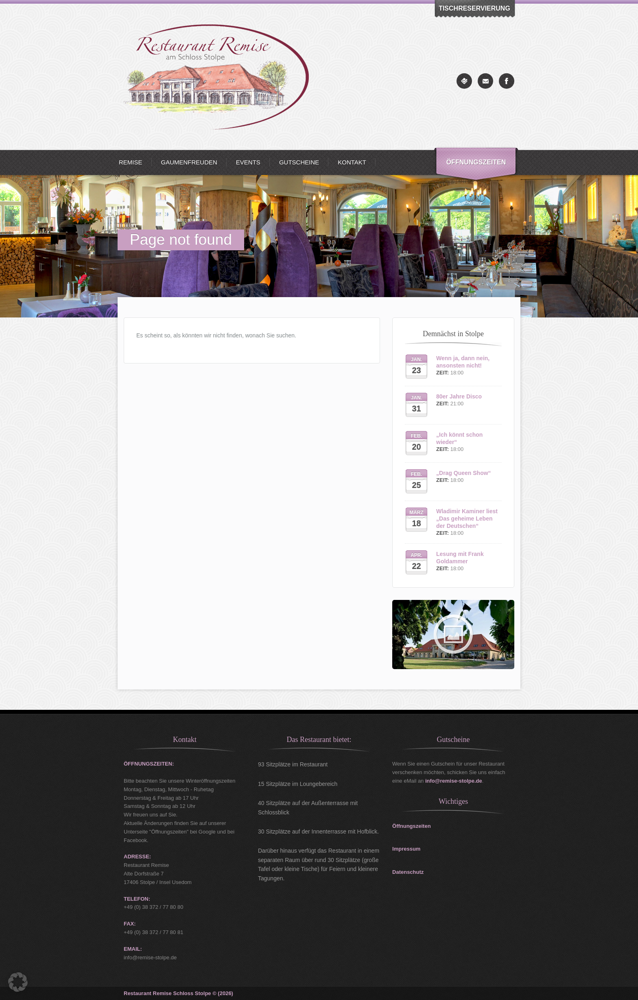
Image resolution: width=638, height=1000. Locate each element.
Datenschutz (408, 872)
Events (248, 162)
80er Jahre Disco (459, 396)
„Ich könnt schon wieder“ (459, 438)
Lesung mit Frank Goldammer (460, 558)
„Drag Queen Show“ (463, 473)
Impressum (406, 849)
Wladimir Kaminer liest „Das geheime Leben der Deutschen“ (467, 518)
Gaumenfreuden (189, 162)
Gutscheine (299, 162)
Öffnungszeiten (476, 162)
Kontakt (352, 162)
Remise (130, 162)
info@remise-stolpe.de (453, 781)
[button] (18, 982)
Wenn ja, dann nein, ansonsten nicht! (462, 362)
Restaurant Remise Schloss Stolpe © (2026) (178, 993)
